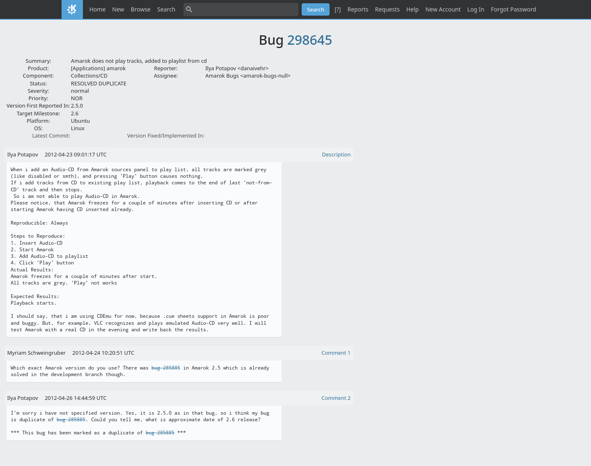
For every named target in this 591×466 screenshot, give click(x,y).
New (118, 9)
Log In (475, 9)
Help (412, 9)
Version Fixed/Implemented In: (165, 135)
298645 (309, 39)
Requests (387, 9)
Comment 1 (335, 352)
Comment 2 (335, 398)
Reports (357, 9)
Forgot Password (513, 9)
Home (97, 9)
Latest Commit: (51, 135)
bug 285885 (165, 368)
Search (166, 9)
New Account (442, 9)
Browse (141, 9)
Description (336, 154)
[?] (337, 9)
